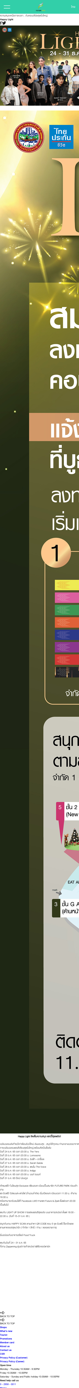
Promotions (6, 1339)
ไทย (73, 7)
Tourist (3, 1335)
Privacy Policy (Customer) (13, 1358)
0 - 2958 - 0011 (8, 1384)
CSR (2, 1354)
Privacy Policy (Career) (12, 1361)
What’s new (6, 1331)
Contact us (6, 1350)
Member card (7, 1342)
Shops (3, 1327)
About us (5, 1346)
